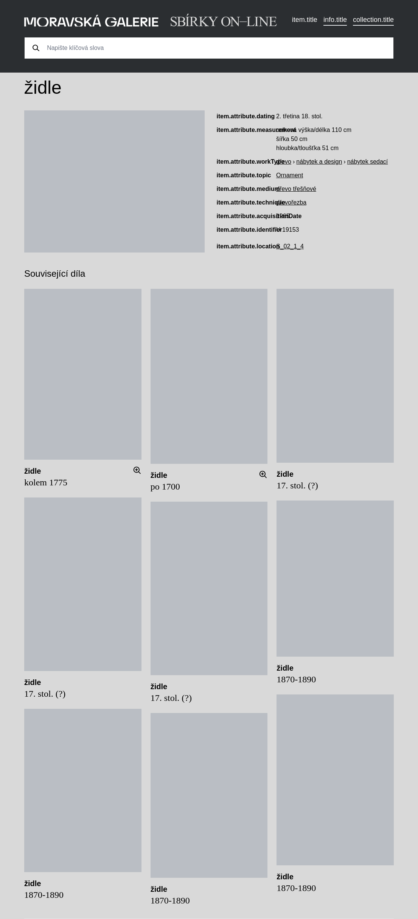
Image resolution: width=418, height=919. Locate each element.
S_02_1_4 (290, 246)
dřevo (283, 161)
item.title (304, 19)
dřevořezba (291, 202)
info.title (335, 19)
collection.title (373, 19)
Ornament (289, 175)
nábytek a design (319, 161)
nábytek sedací (367, 161)
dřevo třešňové (296, 189)
